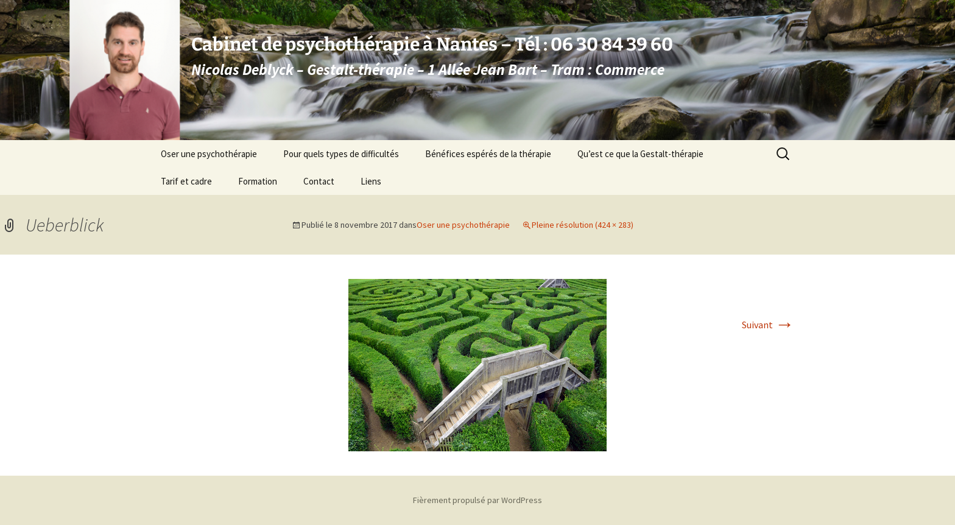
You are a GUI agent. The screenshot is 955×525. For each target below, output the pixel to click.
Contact (318, 181)
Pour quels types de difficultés (341, 154)
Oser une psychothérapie (209, 154)
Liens (371, 181)
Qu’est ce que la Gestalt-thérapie (640, 154)
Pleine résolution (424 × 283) (582, 224)
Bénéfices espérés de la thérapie (488, 154)
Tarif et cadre (186, 181)
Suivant (768, 325)
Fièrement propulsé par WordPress (477, 500)
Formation (257, 181)
